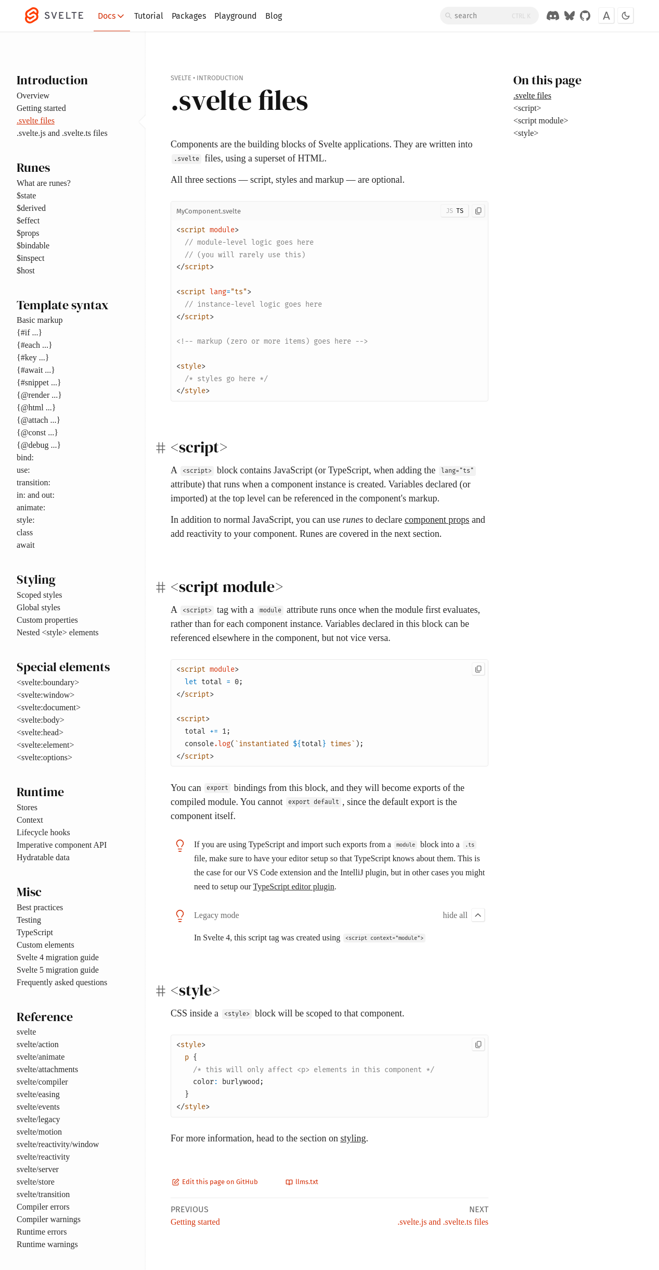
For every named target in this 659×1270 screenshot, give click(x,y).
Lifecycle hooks (43, 832)
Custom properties (47, 619)
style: (26, 519)
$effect (28, 220)
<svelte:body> (40, 719)
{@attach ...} (38, 420)
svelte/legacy (38, 1119)
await (26, 544)
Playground (235, 16)
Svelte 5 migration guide (58, 969)
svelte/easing (38, 1094)
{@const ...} (37, 432)
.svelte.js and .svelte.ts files (62, 133)
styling (353, 1138)
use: (23, 470)
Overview (33, 95)
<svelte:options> (44, 757)
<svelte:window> (45, 694)
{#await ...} (36, 370)
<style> (525, 133)
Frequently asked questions (62, 982)
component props (437, 519)
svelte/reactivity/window (58, 1144)
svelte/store (36, 1181)
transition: (33, 482)
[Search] (489, 15)
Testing (29, 919)
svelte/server (38, 1169)
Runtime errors (42, 1231)
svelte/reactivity (43, 1156)
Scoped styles (39, 594)
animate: (31, 507)
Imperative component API (62, 844)
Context (30, 819)
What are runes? (44, 183)
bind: (25, 457)
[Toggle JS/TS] (455, 211)
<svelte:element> (45, 744)
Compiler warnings (49, 1219)
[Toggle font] (606, 15)
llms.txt (302, 1182)
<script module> (540, 120)
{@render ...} (39, 395)
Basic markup (39, 320)
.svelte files (36, 120)
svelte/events (38, 1106)
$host (26, 270)
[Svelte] (59, 15)
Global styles (38, 607)
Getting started (41, 108)
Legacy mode (216, 915)
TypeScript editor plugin (293, 886)
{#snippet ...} (39, 382)
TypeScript (35, 932)
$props (28, 233)
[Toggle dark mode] (625, 15)
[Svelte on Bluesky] (569, 15)
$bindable (33, 245)
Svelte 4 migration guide (58, 957)
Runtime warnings (47, 1244)
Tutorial (148, 16)
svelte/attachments (47, 1069)
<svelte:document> (49, 707)
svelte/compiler (42, 1081)
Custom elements (45, 944)
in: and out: (36, 495)
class (25, 532)
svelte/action (38, 1044)
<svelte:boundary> (48, 682)
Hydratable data (43, 857)
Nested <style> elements (58, 632)
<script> (527, 108)
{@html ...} (36, 407)
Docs (112, 16)
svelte (26, 1031)
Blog (273, 16)
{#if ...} (29, 332)
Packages (189, 16)
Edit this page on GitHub (215, 1182)
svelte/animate (40, 1056)
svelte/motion (39, 1131)
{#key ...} (33, 357)
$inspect (30, 258)
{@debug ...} (39, 445)
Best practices (40, 907)
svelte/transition (43, 1194)
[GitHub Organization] (585, 15)
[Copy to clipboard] (478, 211)
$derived (31, 208)
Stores (27, 807)
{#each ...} (35, 345)
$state (26, 195)
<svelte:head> (40, 732)
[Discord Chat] (553, 15)
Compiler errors (43, 1206)
